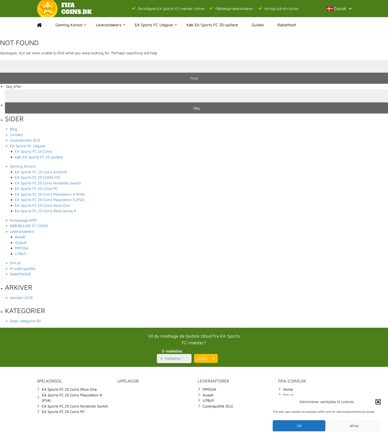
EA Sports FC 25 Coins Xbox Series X (45, 211)
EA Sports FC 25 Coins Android (41, 172)
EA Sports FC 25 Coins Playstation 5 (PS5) (49, 200)
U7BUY (20, 254)
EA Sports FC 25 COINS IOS (37, 177)
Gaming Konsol (71, 25)
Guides (258, 25)
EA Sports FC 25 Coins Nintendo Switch (48, 183)
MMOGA (21, 248)
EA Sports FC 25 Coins (33, 151)
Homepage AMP (23, 220)
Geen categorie (22, 321)
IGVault (20, 242)
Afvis (354, 426)
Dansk (339, 8)
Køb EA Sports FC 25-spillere (212, 25)
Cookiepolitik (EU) (25, 140)
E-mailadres (174, 351)
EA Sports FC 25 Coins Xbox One (42, 205)
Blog (13, 129)
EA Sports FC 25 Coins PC (36, 188)
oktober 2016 (21, 297)
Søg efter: (14, 86)
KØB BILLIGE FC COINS (29, 226)
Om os (15, 263)
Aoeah (20, 237)
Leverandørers (110, 25)
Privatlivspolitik (23, 268)
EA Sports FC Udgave (156, 25)
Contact (16, 135)
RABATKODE (20, 274)
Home (43, 24)
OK (299, 426)
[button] (378, 401)
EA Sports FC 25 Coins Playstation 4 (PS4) (50, 194)
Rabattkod (286, 25)
